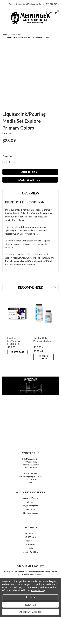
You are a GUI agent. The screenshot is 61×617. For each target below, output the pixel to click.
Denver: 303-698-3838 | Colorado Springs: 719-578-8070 (34, 4)
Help (30, 548)
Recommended (30, 287)
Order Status (30, 509)
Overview (30, 193)
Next (55, 288)
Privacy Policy (38, 590)
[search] (44, 12)
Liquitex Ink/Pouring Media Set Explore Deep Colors (14, 344)
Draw (13, 35)
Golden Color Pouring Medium (42, 339)
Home (4, 35)
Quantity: (7, 156)
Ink (19, 35)
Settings (30, 597)
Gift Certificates (30, 498)
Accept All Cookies (31, 612)
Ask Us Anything (30, 552)
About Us (30, 544)
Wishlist (30, 502)
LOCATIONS (30, 537)
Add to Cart (17, 352)
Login (25, 505)
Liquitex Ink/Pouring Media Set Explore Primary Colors (27, 37)
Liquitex (6, 132)
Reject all (30, 604)
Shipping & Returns (30, 513)
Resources (30, 541)
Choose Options (43, 357)
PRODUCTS (30, 533)
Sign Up (34, 505)
